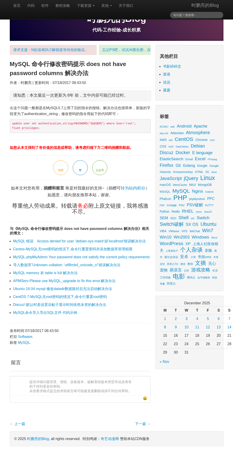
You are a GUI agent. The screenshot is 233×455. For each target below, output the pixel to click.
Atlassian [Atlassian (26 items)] (177, 133)
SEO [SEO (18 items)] (173, 218)
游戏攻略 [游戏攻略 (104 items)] (200, 269)
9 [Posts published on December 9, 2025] (176, 327)
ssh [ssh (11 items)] (193, 218)
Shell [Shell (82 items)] (183, 217)
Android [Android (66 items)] (184, 126)
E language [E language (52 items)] (202, 152)
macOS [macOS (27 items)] (165, 185)
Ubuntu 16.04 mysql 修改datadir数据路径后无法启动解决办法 (62, 289)
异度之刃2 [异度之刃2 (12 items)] (172, 264)
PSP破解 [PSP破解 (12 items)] (172, 205)
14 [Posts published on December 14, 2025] (229, 327)
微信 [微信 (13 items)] (182, 264)
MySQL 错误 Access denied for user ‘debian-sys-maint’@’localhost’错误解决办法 (79, 241)
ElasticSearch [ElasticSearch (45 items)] (171, 159)
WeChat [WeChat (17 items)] (195, 231)
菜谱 (166, 74)
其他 (106, 5)
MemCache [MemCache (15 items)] (180, 185)
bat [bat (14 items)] (171, 139)
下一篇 (142, 424)
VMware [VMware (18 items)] (173, 231)
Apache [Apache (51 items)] (200, 126)
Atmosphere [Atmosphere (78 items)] (198, 132)
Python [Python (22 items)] (165, 211)
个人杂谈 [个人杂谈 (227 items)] (191, 250)
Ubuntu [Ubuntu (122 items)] (208, 224)
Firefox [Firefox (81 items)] (166, 165)
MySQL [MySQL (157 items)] (181, 191)
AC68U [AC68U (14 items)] (164, 126)
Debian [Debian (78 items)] (198, 145)
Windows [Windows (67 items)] (200, 237)
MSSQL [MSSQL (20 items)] (165, 191)
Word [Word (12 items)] (214, 237)
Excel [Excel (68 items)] (200, 158)
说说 (166, 82)
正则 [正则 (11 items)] (186, 270)
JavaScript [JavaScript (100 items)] (171, 178)
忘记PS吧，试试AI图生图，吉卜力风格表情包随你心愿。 (148, 50)
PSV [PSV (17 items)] (182, 205)
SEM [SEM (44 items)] (164, 218)
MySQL (24, 342)
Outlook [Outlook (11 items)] (209, 191)
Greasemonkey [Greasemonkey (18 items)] (183, 172)
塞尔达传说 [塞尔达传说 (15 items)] (171, 257)
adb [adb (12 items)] (172, 126)
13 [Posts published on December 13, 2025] (219, 327)
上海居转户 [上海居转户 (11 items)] (171, 250)
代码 (31, 5)
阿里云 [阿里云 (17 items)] (171, 283)
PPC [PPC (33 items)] (210, 199)
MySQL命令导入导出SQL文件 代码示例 (45, 313)
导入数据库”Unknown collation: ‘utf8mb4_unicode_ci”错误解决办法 (66, 265)
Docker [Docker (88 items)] (182, 152)
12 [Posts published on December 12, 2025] (208, 327)
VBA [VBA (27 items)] (163, 231)
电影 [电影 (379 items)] (179, 276)
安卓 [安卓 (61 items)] (184, 256)
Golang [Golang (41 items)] (189, 165)
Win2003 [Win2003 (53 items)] (182, 237)
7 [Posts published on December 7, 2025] (229, 319)
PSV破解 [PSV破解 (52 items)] (195, 205)
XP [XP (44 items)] (188, 244)
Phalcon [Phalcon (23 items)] (165, 199)
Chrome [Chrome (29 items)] (201, 140)
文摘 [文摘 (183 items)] (200, 263)
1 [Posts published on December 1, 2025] (165, 319)
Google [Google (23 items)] (202, 165)
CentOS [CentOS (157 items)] (184, 139)
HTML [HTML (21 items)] (199, 172)
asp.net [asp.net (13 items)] (164, 133)
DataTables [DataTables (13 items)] (182, 146)
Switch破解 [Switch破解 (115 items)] (172, 224)
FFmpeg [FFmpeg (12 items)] (212, 159)
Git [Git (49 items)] (177, 165)
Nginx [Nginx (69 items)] (197, 191)
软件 (45, 5)
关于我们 (126, 5)
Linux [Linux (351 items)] (207, 178)
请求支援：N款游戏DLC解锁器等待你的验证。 (51, 50)
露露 (166, 90)
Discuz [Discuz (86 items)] (166, 152)
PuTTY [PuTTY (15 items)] (209, 205)
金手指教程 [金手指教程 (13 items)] (204, 277)
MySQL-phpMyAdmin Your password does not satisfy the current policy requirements (81, 257)
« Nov (164, 362)
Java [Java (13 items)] (214, 172)
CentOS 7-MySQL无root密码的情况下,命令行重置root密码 (60, 297)
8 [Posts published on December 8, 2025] (165, 327)
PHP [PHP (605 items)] (180, 197)
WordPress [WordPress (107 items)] (171, 243)
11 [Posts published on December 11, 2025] (197, 327)
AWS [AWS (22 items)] (163, 140)
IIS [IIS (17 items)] (207, 172)
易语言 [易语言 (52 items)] (176, 270)
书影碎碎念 (172, 66)
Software (25, 337)
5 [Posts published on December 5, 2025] (208, 319)
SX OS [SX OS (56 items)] (192, 224)
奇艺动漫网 (110, 439)
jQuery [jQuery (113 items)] (191, 178)
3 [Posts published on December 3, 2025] (186, 319)
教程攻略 (62, 5)
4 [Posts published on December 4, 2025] (197, 319)
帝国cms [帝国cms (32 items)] (204, 257)
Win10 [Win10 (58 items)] (166, 237)
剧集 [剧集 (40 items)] (208, 250)
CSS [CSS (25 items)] (163, 146)
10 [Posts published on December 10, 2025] (186, 327)
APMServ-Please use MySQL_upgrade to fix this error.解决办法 (64, 281)
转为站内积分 (133, 188)
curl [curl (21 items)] (170, 146)
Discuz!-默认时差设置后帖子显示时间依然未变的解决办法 (59, 305)
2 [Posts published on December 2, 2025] (176, 319)
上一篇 (17, 424)
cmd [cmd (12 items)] (212, 140)
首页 (16, 5)
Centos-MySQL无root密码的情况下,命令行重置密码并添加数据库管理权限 (73, 249)
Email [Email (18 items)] (189, 159)
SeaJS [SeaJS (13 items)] (208, 211)
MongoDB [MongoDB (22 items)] (205, 185)
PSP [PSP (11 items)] (162, 205)
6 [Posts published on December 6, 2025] (219, 319)
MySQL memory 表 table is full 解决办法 (45, 273)
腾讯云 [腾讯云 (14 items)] (191, 277)
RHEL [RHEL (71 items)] (187, 211)
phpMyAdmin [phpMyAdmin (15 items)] (197, 199)
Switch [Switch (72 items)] (203, 217)
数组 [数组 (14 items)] (190, 263)
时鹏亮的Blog (205, 5)
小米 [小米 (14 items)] (193, 257)
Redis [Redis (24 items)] (176, 211)
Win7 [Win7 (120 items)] (207, 230)
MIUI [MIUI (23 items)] (192, 185)
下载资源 (86, 5)
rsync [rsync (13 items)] (199, 211)
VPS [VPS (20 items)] (184, 231)
